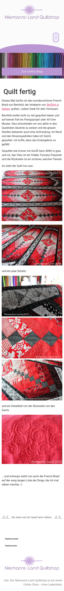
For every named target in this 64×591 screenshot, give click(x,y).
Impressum (11, 545)
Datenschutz (11, 538)
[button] (56, 37)
